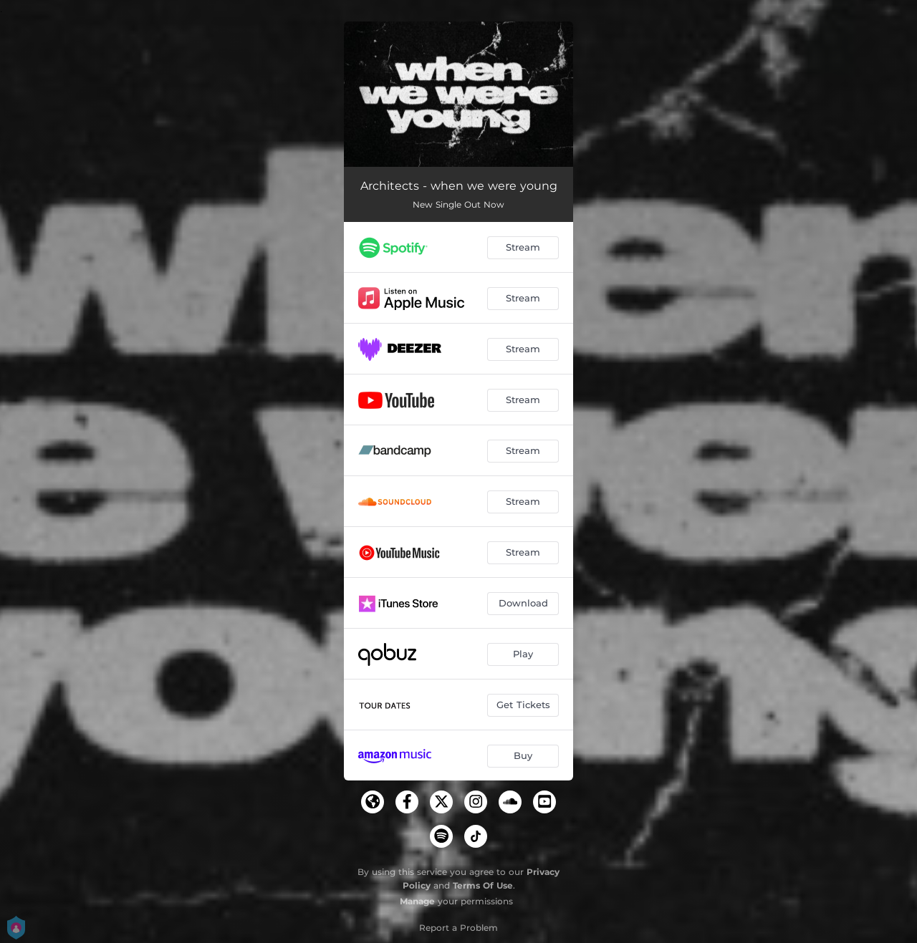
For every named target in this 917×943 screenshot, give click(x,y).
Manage (417, 901)
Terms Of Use (483, 885)
